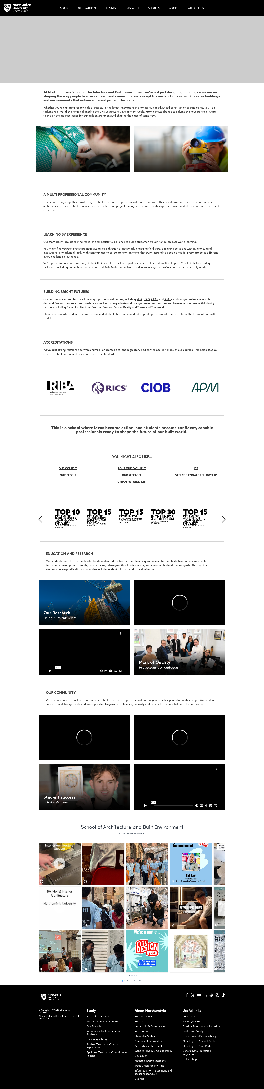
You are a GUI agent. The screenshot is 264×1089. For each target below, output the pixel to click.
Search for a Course (98, 1017)
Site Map (140, 1079)
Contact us (189, 1017)
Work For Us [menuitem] (196, 8)
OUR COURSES (68, 468)
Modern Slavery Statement (150, 1061)
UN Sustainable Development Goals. (122, 112)
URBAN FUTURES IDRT (132, 482)
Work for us (141, 1031)
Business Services (145, 1017)
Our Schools (94, 1026)
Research (140, 1022)
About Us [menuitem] (154, 8)
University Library (97, 1040)
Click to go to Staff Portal (197, 1046)
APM (167, 299)
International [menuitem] (87, 8)
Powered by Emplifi (132, 981)
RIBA (139, 299)
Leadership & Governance (150, 1026)
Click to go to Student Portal (199, 1041)
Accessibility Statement (148, 1046)
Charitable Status (145, 1036)
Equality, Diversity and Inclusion (201, 1026)
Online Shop (190, 1059)
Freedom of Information (149, 1041)
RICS (147, 299)
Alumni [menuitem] (173, 8)
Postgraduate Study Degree (103, 1022)
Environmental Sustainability (199, 1036)
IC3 (196, 468)
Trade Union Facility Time (149, 1066)
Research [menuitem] (133, 8)
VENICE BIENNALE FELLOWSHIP (196, 475)
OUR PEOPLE (68, 475)
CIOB (154, 299)
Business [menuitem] (111, 8)
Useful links (192, 1011)
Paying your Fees (192, 1022)
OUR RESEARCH (132, 475)
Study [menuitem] (64, 8)
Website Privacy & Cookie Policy (153, 1051)
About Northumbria (150, 1011)
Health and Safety (193, 1031)
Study (91, 1011)
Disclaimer (141, 1056)
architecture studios (85, 267)
